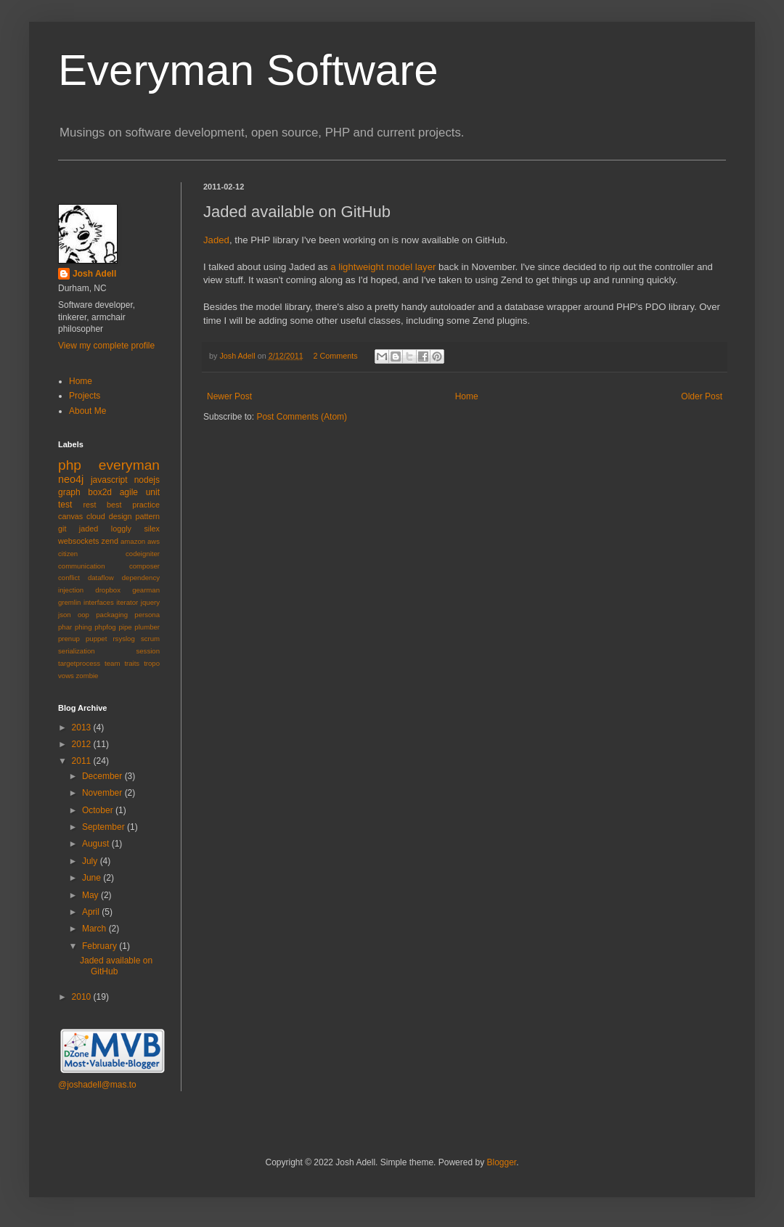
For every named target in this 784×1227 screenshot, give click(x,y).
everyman (129, 465)
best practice (133, 504)
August (97, 844)
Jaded (216, 240)
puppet (96, 639)
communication (81, 566)
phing (83, 627)
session (148, 651)
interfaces (98, 602)
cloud (95, 516)
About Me (87, 411)
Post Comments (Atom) (301, 417)
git (62, 528)
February (100, 946)
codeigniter (143, 554)
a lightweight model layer (383, 266)
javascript (109, 480)
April (92, 912)
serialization (76, 651)
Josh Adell (238, 355)
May (91, 895)
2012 (83, 744)
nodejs (147, 480)
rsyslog (123, 639)
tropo (152, 663)
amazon (133, 541)
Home (466, 396)
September (104, 827)
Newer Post (229, 396)
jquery (150, 602)
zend (110, 541)
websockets (78, 541)
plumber (147, 627)
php (69, 465)
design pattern (134, 516)
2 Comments (335, 355)
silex (152, 528)
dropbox (108, 590)
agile (129, 492)
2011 (83, 761)
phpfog (104, 627)
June (92, 878)
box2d (100, 492)
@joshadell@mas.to (97, 1085)
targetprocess (79, 663)
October (98, 810)
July (91, 861)
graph (69, 492)
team (112, 663)
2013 (83, 727)
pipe (124, 627)
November (103, 793)
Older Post (701, 396)
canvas (70, 516)
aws (153, 541)
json (64, 615)
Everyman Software (248, 70)
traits (131, 663)
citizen (68, 554)
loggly (121, 528)
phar (65, 627)
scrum (150, 639)
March (95, 929)
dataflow (101, 578)
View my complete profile (106, 346)
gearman (146, 590)
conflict (69, 578)
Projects (84, 396)
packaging (112, 615)
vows (66, 676)
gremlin (69, 602)
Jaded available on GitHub (116, 965)
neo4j (70, 479)
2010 (83, 997)
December (103, 776)
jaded (88, 528)
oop (83, 615)
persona (147, 615)
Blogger (501, 1162)
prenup (69, 639)
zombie (87, 676)
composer (144, 566)
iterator (127, 602)
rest (89, 504)
